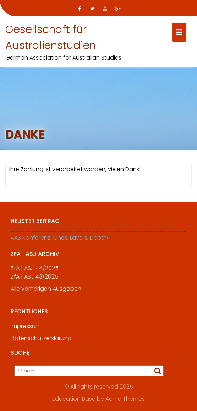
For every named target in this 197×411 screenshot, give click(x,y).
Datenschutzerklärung (41, 341)
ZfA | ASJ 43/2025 (34, 278)
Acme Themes (125, 398)
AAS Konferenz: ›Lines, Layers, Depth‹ (59, 238)
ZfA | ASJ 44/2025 (35, 269)
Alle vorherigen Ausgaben (46, 290)
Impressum (26, 329)
